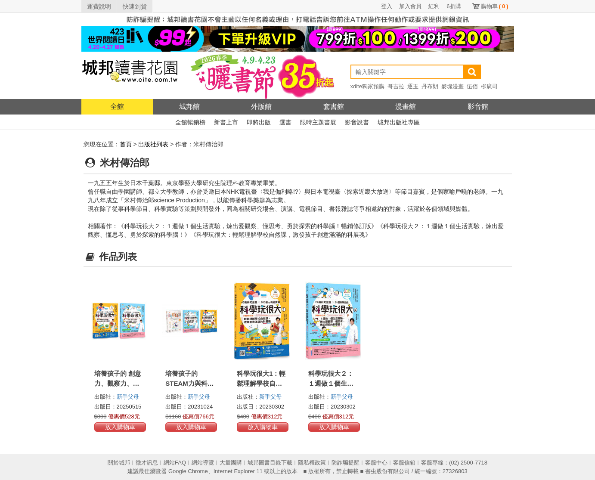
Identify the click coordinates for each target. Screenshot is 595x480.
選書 (285, 122)
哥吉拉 (395, 86)
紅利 (434, 6)
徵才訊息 (147, 462)
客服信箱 (404, 462)
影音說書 (357, 122)
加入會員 (410, 6)
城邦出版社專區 (399, 122)
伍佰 (472, 86)
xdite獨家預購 (367, 86)
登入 (386, 6)
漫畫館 (405, 106)
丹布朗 (429, 86)
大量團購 (231, 462)
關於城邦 (119, 462)
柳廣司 (489, 86)
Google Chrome (188, 471)
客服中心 (376, 462)
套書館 (333, 106)
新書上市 (226, 122)
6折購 (453, 6)
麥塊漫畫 (452, 86)
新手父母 (128, 396)
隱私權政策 (312, 462)
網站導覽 (203, 462)
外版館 (261, 106)
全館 (117, 106)
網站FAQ (175, 462)
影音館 (478, 106)
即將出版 (259, 122)
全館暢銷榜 (190, 122)
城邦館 (189, 106)
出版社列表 (153, 144)
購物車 (494, 6)
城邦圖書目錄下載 (270, 462)
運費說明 (99, 6)
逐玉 (412, 86)
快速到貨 (135, 6)
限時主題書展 (318, 122)
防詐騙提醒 (345, 462)
